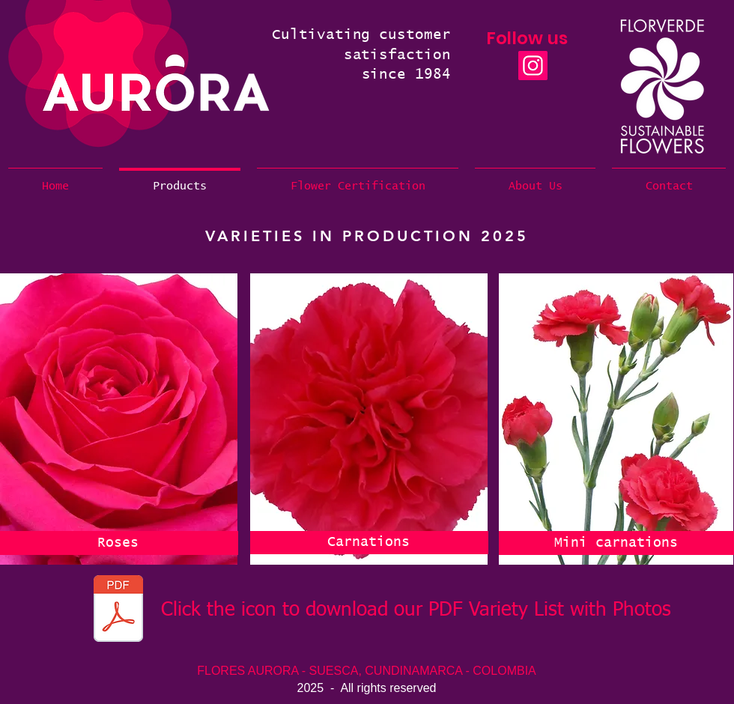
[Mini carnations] (616, 543)
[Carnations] (368, 542)
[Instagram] (533, 65)
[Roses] (118, 543)
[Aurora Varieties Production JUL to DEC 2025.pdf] (118, 610)
